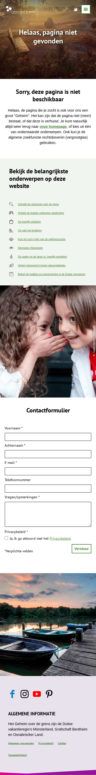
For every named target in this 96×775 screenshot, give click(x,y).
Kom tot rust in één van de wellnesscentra (42, 239)
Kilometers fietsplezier (30, 248)
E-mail (11, 463)
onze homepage (53, 126)
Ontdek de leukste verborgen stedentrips (41, 213)
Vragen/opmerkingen (22, 497)
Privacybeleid (16, 532)
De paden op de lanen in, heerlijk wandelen (42, 256)
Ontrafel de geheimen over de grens (38, 204)
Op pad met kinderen (30, 230)
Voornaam (14, 428)
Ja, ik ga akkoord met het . (40, 538)
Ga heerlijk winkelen (29, 221)
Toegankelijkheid (17, 755)
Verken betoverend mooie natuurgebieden (42, 265)
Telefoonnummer (18, 480)
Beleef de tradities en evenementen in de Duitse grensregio (51, 274)
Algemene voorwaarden (21, 743)
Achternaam (15, 446)
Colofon (62, 743)
